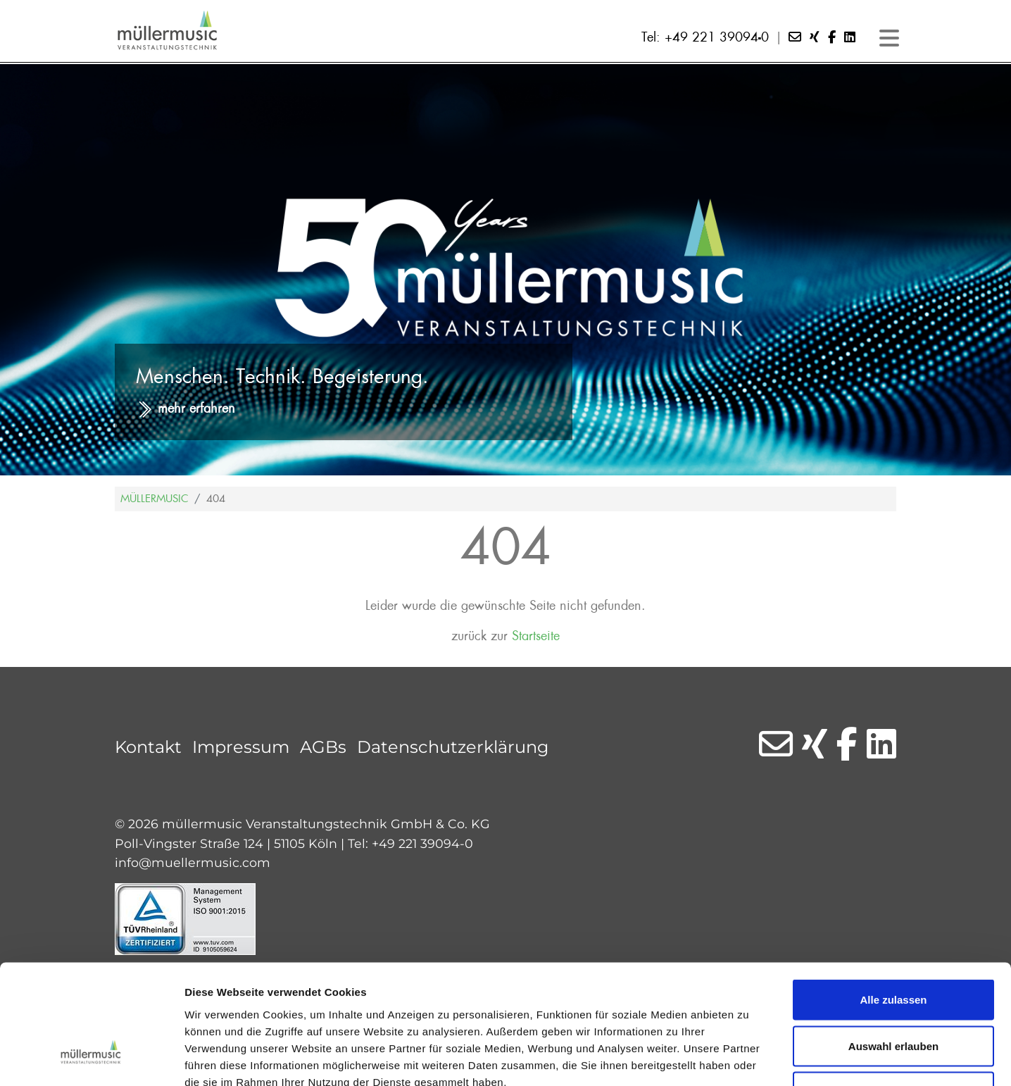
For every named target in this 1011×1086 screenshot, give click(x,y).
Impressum (240, 747)
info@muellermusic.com (192, 862)
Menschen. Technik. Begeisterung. (282, 376)
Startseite (536, 636)
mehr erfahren (196, 409)
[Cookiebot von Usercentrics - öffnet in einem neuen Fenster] (91, 1058)
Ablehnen (893, 993)
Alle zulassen (893, 901)
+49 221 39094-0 (422, 843)
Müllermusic (154, 498)
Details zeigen (748, 1058)
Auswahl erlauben (893, 948)
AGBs (323, 747)
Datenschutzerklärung (452, 747)
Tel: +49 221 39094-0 (705, 37)
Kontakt (148, 747)
